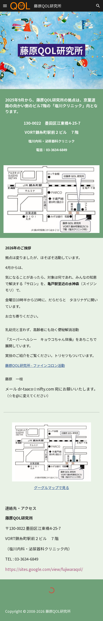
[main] (51, 50)
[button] (5, 5)
